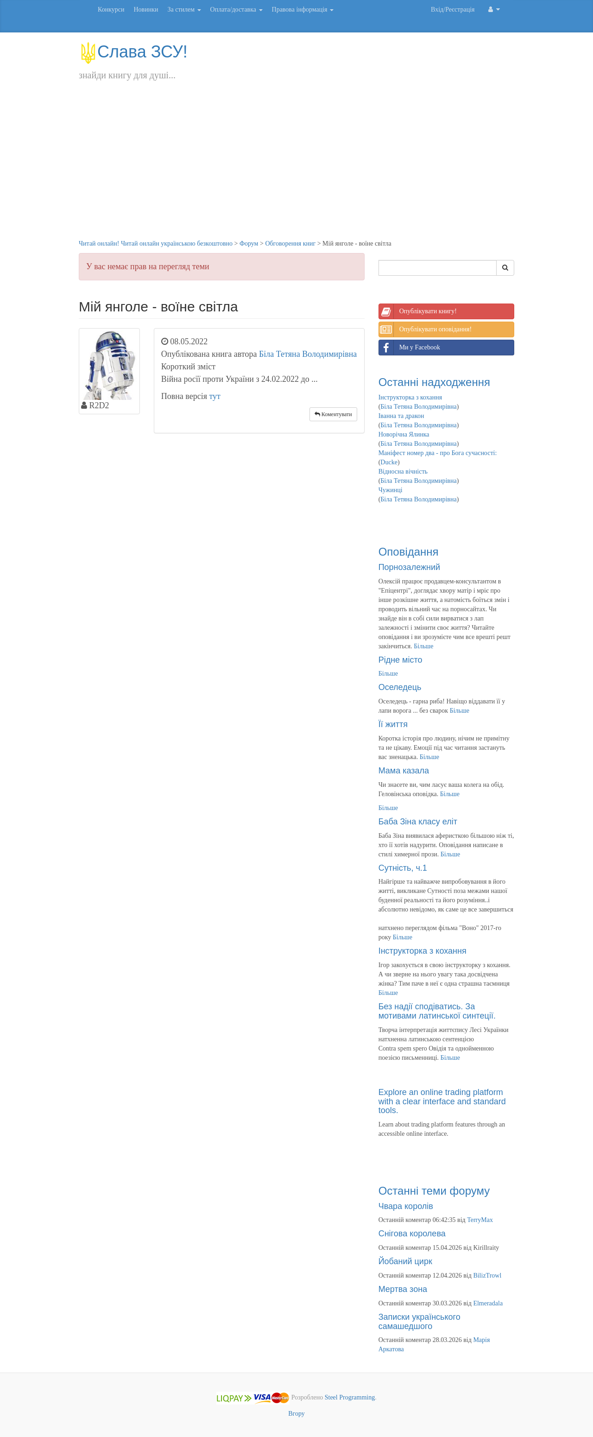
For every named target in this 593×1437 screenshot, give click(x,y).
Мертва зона (403, 1289)
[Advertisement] (296, 169)
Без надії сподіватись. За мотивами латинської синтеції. (437, 1011)
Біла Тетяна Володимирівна (308, 354)
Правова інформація (303, 9)
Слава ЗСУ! (133, 51)
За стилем (184, 9)
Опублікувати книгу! (418, 311)
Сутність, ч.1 (403, 868)
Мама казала (404, 770)
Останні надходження (434, 382)
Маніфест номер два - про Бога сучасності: (438, 452)
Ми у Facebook (409, 347)
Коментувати (333, 414)
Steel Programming (350, 1397)
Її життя (393, 724)
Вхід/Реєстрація (452, 9)
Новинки (145, 9)
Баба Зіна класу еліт (418, 821)
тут (215, 396)
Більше (423, 646)
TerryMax (480, 1219)
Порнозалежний (409, 567)
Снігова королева (412, 1233)
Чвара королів (406, 1206)
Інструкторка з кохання (410, 397)
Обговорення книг (290, 243)
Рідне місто (401, 660)
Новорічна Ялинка (404, 434)
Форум (249, 243)
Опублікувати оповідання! (425, 329)
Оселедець (400, 687)
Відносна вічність (403, 471)
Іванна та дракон (401, 415)
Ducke (388, 462)
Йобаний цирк (405, 1261)
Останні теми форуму (434, 1190)
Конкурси (111, 9)
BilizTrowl (487, 1275)
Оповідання (409, 551)
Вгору (296, 1413)
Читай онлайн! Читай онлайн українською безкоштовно (156, 243)
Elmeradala (488, 1303)
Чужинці (391, 490)
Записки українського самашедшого (420, 1321)
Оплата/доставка (236, 9)
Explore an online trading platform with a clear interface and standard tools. (442, 1101)
